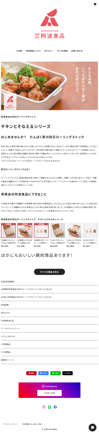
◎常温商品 (6, 344)
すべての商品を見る (49, 272)
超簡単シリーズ (7, 360)
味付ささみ (5, 313)
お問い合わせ (77, 51)
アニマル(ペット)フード (10, 328)
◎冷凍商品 (6, 352)
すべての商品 (62, 51)
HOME (19, 51)
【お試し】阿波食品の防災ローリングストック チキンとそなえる (26, 297)
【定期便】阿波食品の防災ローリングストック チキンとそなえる (26, 289)
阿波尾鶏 (5, 305)
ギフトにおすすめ (8, 336)
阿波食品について (33, 51)
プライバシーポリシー (10, 424)
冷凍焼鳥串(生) (7, 321)
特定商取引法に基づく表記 (32, 424)
